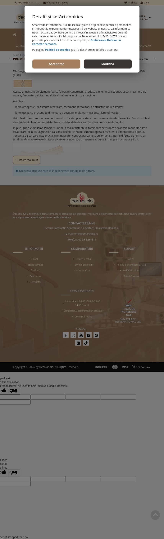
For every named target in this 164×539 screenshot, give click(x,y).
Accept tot (56, 64)
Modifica (107, 64)
